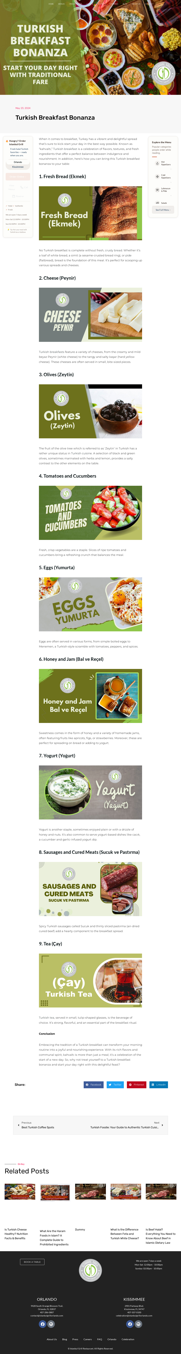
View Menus (11, 187)
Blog (125, 4)
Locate (90, 4)
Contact (149, 4)
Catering (113, 4)
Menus (61, 4)
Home (51, 4)
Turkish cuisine (81, 453)
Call (24, 187)
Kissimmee (17, 167)
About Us (136, 4)
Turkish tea (46, 1017)
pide (128, 255)
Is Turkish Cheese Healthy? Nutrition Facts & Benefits (16, 1234)
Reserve (18, 196)
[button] (94, 1084)
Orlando (18, 162)
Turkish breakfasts (51, 352)
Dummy (80, 1229)
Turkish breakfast (65, 149)
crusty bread (113, 250)
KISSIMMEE (134, 1299)
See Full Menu (163, 210)
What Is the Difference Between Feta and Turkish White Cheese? (125, 1234)
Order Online (75, 4)
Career (101, 4)
